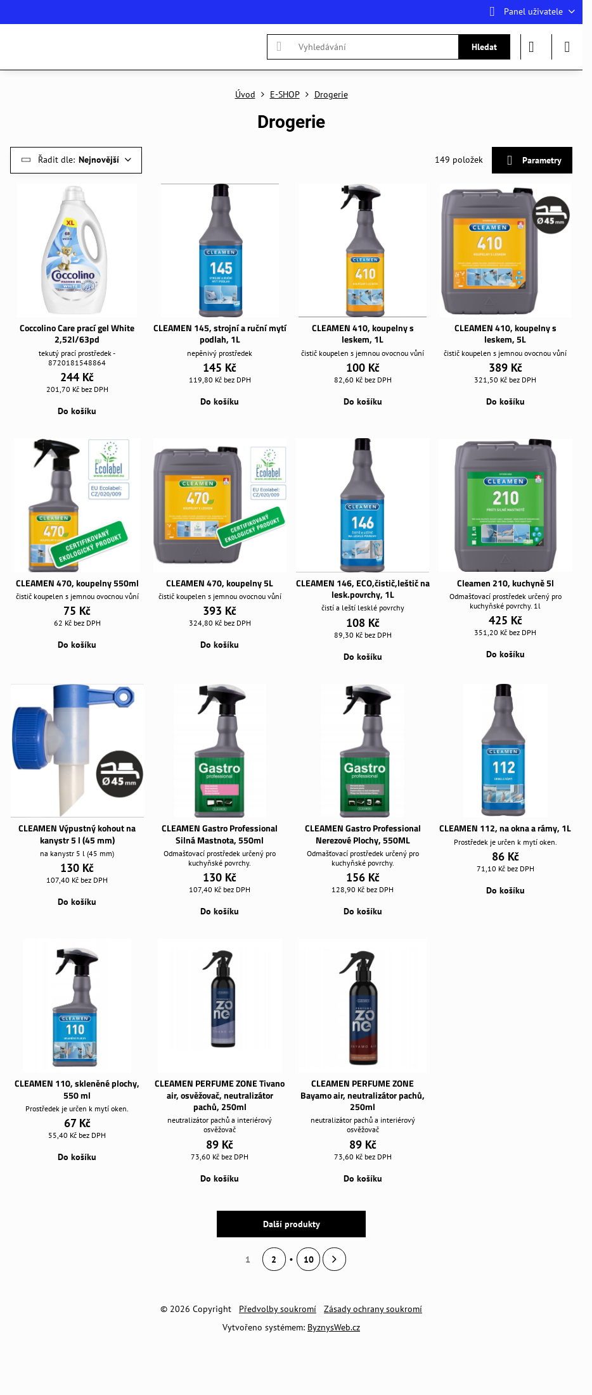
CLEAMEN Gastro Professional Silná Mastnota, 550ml (220, 834)
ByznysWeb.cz (333, 1327)
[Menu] (567, 47)
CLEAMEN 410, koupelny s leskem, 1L (363, 333)
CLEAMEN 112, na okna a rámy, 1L (505, 828)
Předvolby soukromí (277, 1309)
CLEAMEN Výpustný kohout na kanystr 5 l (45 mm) (77, 834)
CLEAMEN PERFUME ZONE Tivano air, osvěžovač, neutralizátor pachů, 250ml (220, 1094)
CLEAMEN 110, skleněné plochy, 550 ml (77, 1089)
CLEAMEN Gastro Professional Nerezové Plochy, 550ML (363, 834)
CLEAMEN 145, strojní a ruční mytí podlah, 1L (219, 333)
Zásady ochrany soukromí (373, 1309)
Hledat (484, 47)
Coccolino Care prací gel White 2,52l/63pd (77, 333)
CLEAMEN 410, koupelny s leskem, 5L (505, 333)
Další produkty (291, 1224)
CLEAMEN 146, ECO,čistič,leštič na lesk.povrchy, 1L (363, 589)
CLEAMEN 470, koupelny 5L (219, 583)
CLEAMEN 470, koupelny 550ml (77, 583)
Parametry (532, 160)
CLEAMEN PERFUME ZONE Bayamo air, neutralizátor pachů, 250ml (362, 1094)
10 (309, 1259)
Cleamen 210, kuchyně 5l (505, 583)
